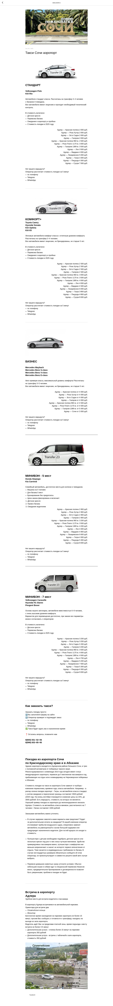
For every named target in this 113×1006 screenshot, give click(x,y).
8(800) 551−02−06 (33, 740)
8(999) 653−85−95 (33, 742)
